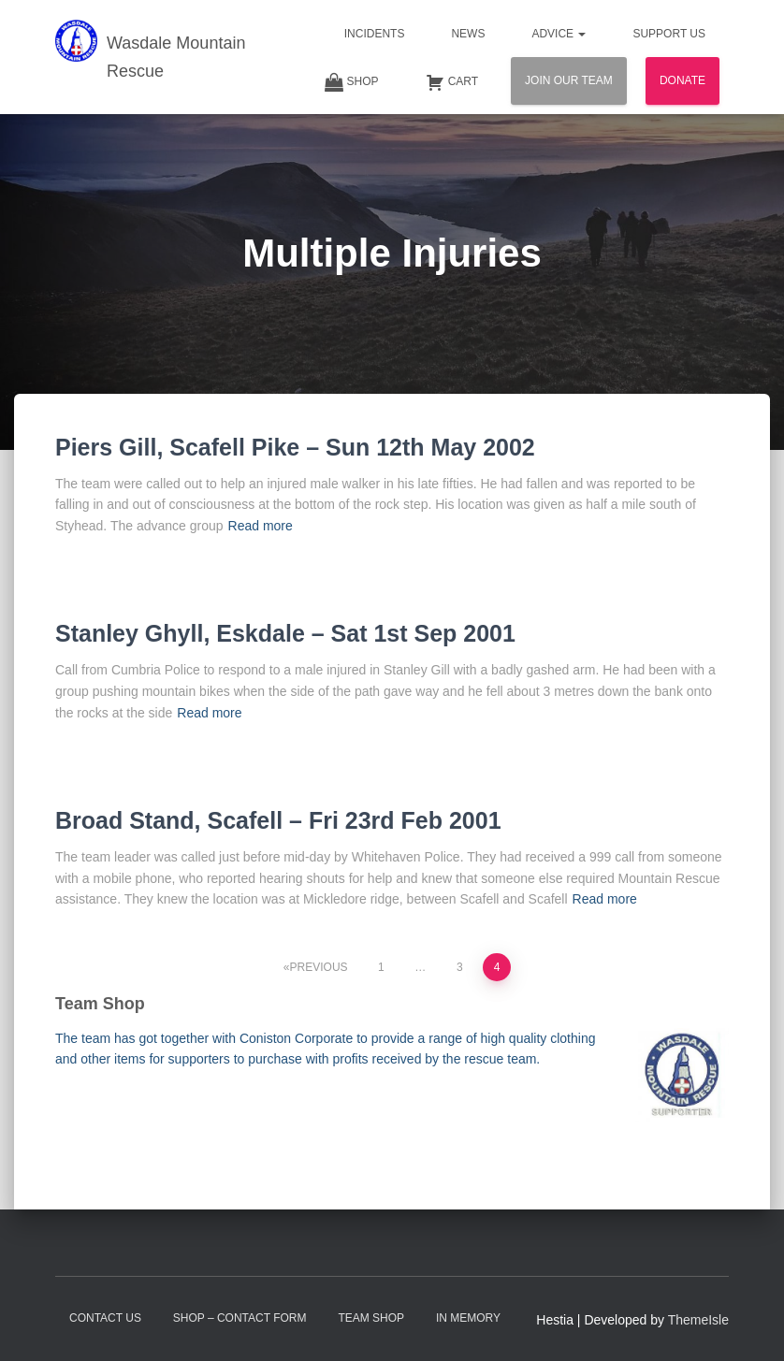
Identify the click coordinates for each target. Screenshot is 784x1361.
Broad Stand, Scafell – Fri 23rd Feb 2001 (278, 820)
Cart (452, 82)
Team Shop (371, 1318)
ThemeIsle (698, 1319)
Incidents (374, 33)
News (468, 33)
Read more (260, 525)
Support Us (668, 33)
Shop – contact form (240, 1318)
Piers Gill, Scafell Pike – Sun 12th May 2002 (295, 447)
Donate (682, 80)
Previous (319, 967)
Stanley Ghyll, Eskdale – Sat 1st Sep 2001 (285, 633)
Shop (352, 82)
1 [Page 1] (381, 967)
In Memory (468, 1318)
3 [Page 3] (460, 967)
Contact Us (105, 1318)
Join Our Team (569, 80)
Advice (558, 33)
